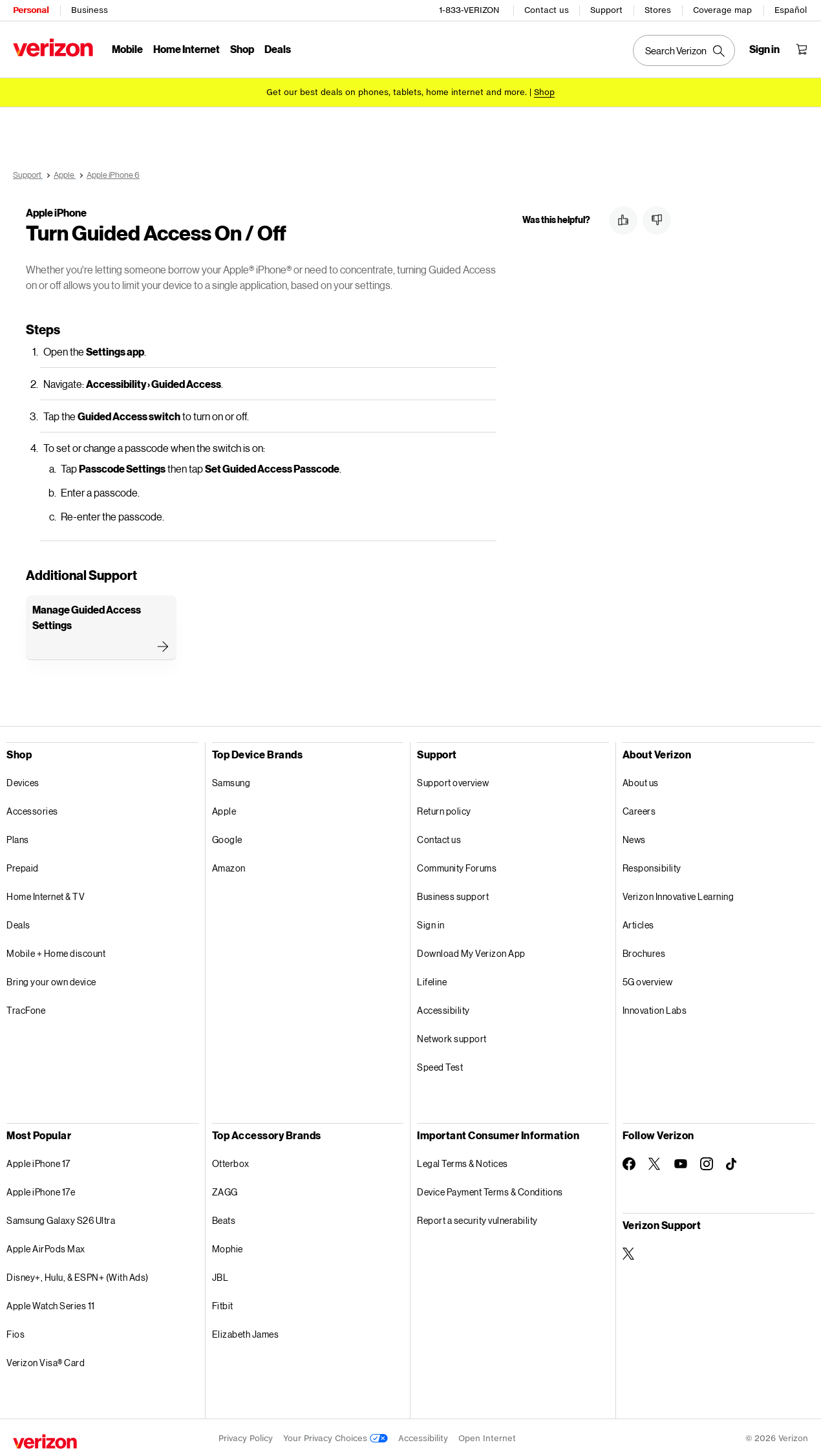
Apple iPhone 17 (38, 1161)
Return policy (444, 809)
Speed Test (440, 1065)
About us (641, 780)
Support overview (453, 780)
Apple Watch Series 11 (50, 1303)
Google (227, 837)
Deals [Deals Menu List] (277, 49)
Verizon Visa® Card (45, 1360)
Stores (658, 10)
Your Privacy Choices (335, 1436)
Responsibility (652, 866)
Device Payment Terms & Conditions (490, 1189)
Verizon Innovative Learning (678, 894)
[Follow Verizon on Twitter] (654, 1161)
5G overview (648, 979)
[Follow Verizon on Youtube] (680, 1161)
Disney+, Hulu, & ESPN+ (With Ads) (77, 1275)
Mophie (227, 1246)
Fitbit (222, 1303)
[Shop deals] (544, 92)
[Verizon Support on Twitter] (629, 1251)
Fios (15, 1332)
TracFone (25, 1008)
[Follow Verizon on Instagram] (706, 1161)
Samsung (231, 780)
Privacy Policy (246, 1436)
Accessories (32, 809)
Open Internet (487, 1436)
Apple (224, 809)
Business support (453, 894)
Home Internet (186, 49)
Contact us (546, 10)
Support (606, 10)
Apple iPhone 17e (40, 1189)
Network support (452, 1036)
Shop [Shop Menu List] (242, 49)
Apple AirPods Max (45, 1246)
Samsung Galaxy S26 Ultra (60, 1218)
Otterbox (231, 1161)
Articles (638, 922)
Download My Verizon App (471, 951)
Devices (22, 780)
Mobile (127, 49)
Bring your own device (51, 979)
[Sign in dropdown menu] (764, 49)
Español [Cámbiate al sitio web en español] (790, 10)
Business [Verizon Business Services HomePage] (89, 10)
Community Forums (456, 866)
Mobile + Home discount (55, 951)
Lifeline (432, 979)
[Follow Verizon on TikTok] (732, 1162)
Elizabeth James (245, 1332)
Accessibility (443, 1008)
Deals (18, 922)
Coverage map (722, 10)
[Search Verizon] (684, 50)
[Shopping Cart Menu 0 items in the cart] (801, 49)
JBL (220, 1275)
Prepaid (22, 866)
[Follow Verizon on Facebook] (629, 1161)
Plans (17, 837)
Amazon (229, 866)
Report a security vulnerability (477, 1218)
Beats (224, 1218)
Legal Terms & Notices (462, 1161)
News (634, 837)
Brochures (644, 951)
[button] (623, 220)
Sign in (431, 922)
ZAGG (225, 1189)
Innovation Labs (655, 1008)
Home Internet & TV (45, 894)
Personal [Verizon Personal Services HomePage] (30, 10)
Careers (639, 809)
